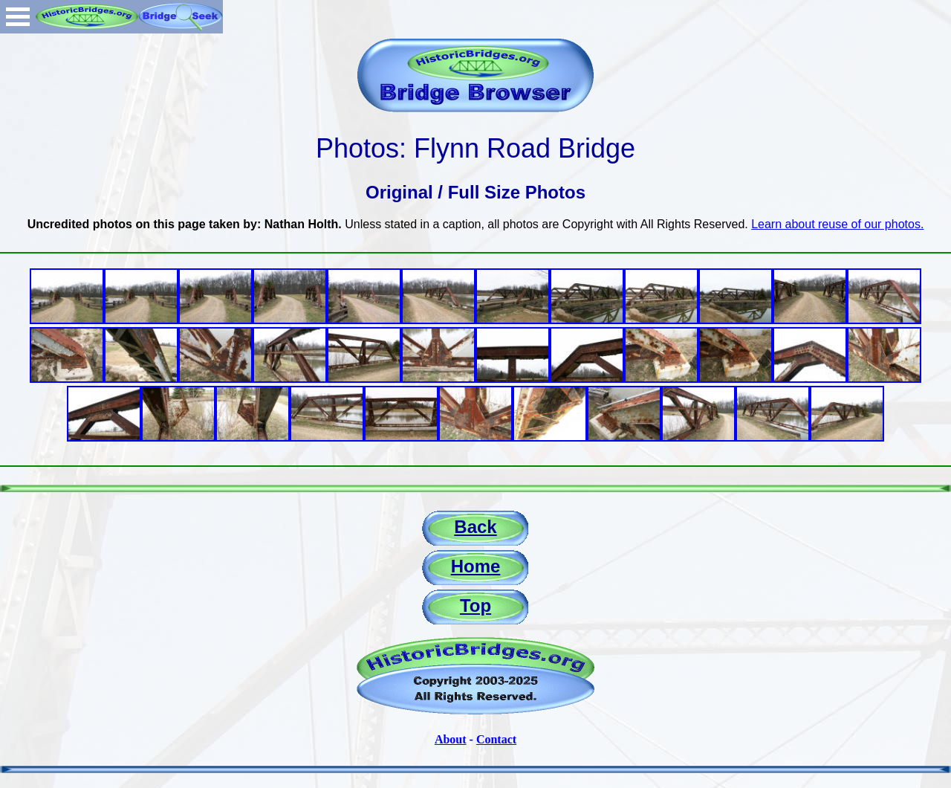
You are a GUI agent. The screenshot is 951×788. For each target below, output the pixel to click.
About (451, 739)
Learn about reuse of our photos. (837, 224)
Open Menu (18, 16)
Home (476, 566)
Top (475, 605)
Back (475, 527)
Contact (496, 739)
